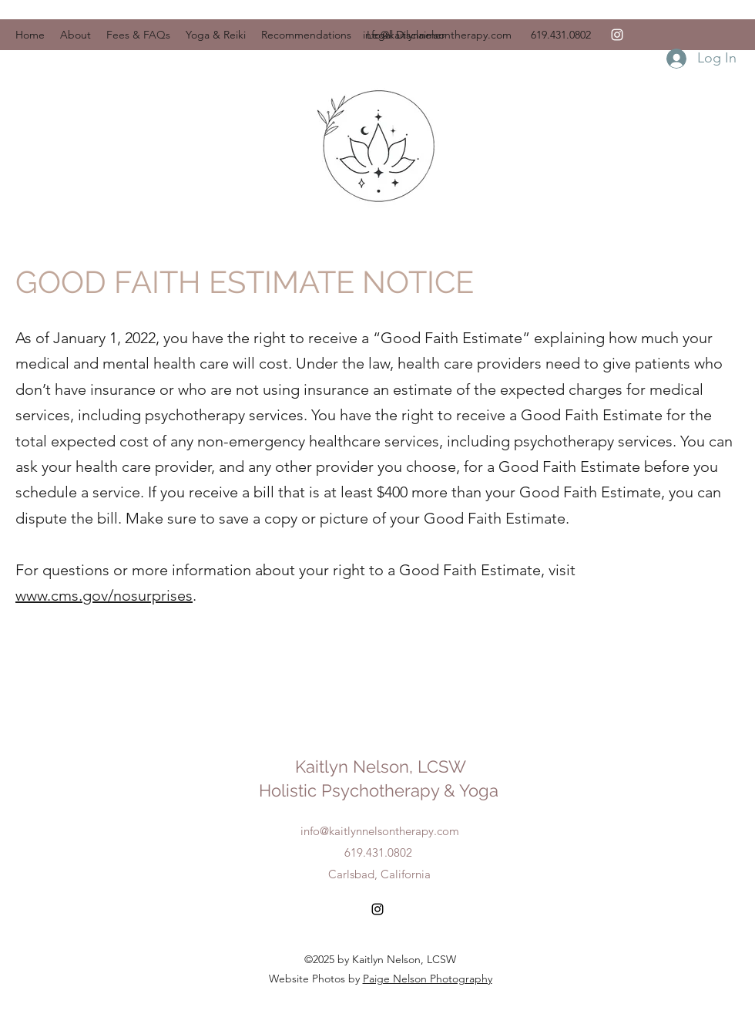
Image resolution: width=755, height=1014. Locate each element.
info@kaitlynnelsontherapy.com (437, 35)
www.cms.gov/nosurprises (104, 595)
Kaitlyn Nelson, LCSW (380, 766)
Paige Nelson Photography (427, 978)
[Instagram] (617, 34)
